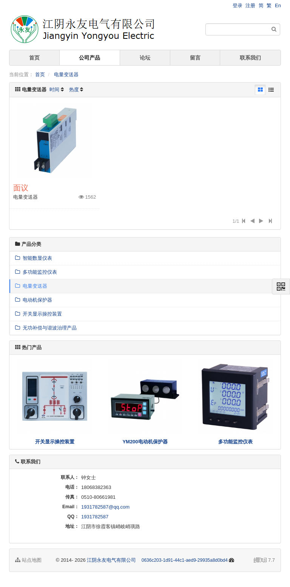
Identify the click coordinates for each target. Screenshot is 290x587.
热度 (74, 89)
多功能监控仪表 (36, 272)
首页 (34, 58)
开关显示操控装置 (38, 314)
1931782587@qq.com (105, 507)
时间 (54, 89)
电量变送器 (66, 74)
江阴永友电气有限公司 (111, 560)
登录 (237, 5)
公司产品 (89, 58)
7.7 (264, 560)
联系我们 (250, 58)
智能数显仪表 (33, 258)
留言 (195, 58)
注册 (250, 5)
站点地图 (28, 560)
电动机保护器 (33, 300)
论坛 (145, 58)
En (278, 5)
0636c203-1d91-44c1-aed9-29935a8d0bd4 (185, 560)
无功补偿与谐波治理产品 (46, 328)
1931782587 (94, 517)
